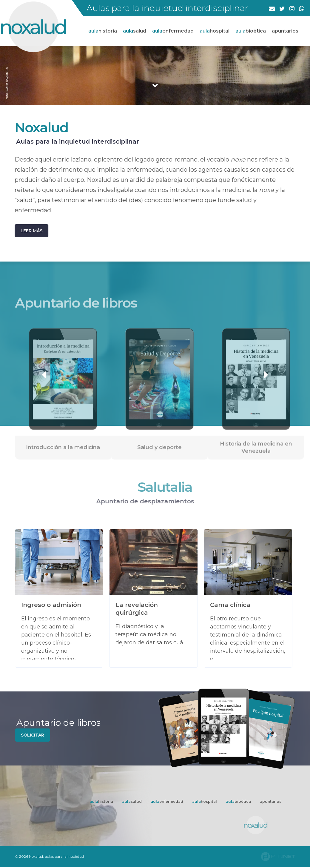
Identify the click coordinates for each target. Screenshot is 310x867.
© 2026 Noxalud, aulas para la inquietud (49, 856)
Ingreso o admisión (51, 604)
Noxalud (38, 127)
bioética (250, 31)
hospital (214, 31)
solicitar (32, 735)
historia (102, 31)
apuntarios (285, 31)
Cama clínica (230, 604)
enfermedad (173, 31)
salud (134, 31)
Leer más (29, 230)
